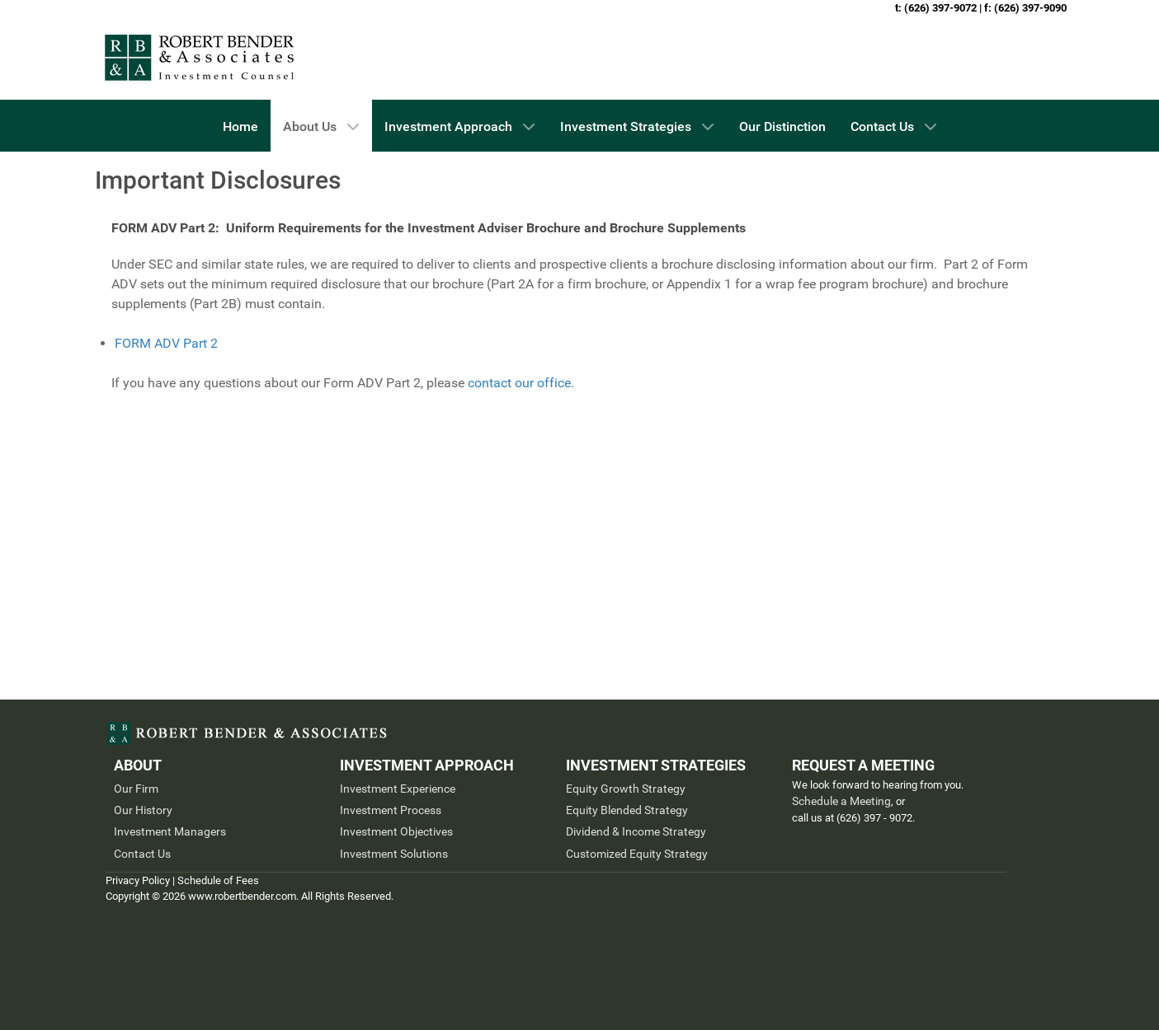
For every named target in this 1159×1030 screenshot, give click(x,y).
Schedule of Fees (218, 880)
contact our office (519, 383)
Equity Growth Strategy (626, 788)
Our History (143, 810)
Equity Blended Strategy (627, 810)
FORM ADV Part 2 (166, 343)
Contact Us (142, 853)
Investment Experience (397, 788)
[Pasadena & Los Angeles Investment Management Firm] (200, 58)
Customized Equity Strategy (637, 853)
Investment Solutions (394, 853)
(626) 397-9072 (940, 8)
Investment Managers (170, 831)
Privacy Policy (138, 880)
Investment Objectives (396, 831)
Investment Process (390, 810)
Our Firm (136, 788)
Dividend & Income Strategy (636, 831)
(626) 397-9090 (1030, 8)
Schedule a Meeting (841, 801)
